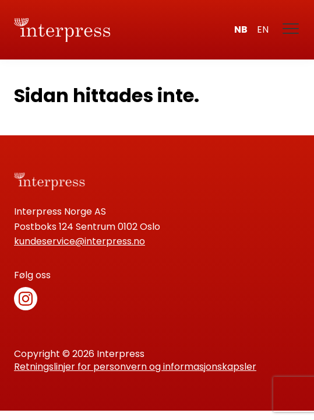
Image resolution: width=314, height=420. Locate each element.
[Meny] (291, 30)
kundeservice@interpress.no (79, 241)
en (263, 29)
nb (241, 29)
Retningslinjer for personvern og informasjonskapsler (135, 366)
